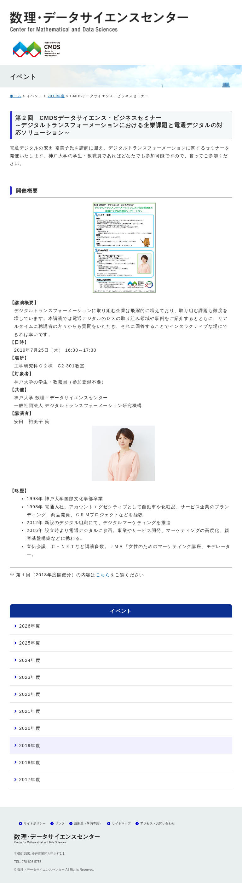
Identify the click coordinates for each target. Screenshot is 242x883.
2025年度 (30, 642)
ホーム (15, 96)
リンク (60, 823)
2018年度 (30, 762)
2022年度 (30, 694)
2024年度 (30, 660)
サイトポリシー (35, 823)
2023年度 (30, 677)
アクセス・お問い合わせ (157, 823)
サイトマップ (121, 823)
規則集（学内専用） (88, 823)
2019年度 (56, 96)
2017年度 (30, 779)
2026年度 (30, 626)
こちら (103, 574)
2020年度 (30, 728)
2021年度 (30, 711)
